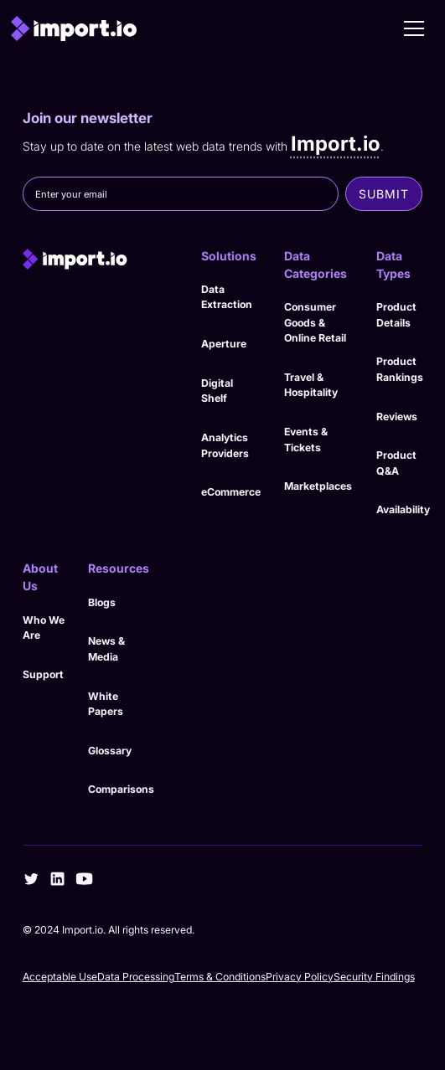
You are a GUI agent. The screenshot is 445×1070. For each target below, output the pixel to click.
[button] (414, 28)
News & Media (106, 649)
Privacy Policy (300, 976)
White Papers (105, 704)
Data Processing (135, 976)
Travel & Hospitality (311, 385)
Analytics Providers (225, 445)
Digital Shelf (217, 391)
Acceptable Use (60, 976)
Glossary (110, 750)
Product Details (396, 315)
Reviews (396, 416)
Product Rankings (399, 369)
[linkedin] (57, 878)
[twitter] (31, 878)
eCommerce (231, 492)
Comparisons (121, 789)
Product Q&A (396, 463)
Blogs (102, 602)
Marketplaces (318, 486)
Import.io (335, 143)
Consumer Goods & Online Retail (315, 322)
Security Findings (374, 976)
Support (43, 674)
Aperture (223, 343)
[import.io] (100, 259)
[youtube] (84, 878)
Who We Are (44, 628)
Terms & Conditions (220, 976)
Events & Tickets (306, 439)
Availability (403, 509)
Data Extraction (226, 297)
